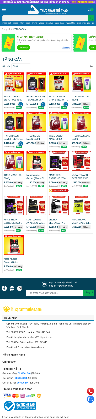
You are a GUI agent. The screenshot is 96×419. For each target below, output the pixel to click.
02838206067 (18, 332)
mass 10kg (70, 23)
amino (34, 23)
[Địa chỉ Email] (60, 293)
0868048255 (21, 378)
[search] (91, 18)
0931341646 (17, 342)
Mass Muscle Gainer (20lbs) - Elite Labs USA (12, 261)
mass (15, 23)
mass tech (6, 23)
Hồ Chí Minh (10, 317)
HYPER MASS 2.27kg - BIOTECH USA (13, 138)
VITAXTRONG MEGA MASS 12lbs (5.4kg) (81, 222)
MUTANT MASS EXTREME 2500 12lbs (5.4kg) (80, 178)
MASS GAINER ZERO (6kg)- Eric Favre (12, 99)
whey (22, 23)
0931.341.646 (43, 332)
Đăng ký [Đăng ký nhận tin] (89, 292)
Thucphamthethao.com (36, 417)
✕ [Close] (94, 2)
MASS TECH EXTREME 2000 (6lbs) (57, 178)
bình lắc (49, 23)
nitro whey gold (84, 23)
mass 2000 (59, 23)
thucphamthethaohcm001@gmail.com (33, 337)
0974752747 (23, 382)
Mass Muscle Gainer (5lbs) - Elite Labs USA (36, 178)
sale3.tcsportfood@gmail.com (29, 347)
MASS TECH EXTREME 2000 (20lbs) (12, 222)
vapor (41, 23)
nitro (28, 23)
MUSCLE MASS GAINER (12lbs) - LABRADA (58, 99)
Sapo (66, 417)
